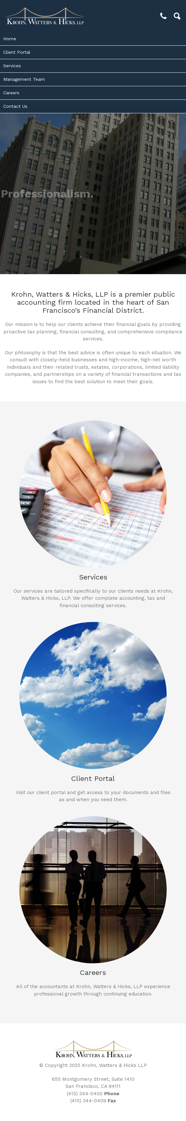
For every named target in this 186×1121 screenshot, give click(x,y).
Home (9, 38)
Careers (11, 92)
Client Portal (16, 52)
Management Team (24, 79)
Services (12, 65)
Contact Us (15, 106)
